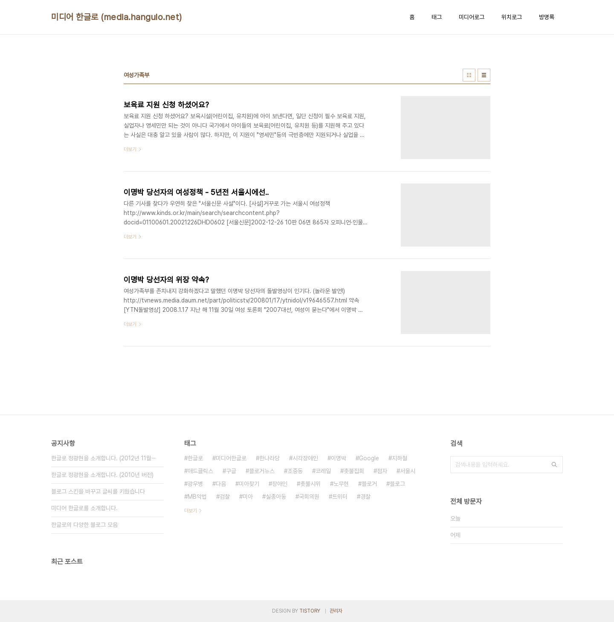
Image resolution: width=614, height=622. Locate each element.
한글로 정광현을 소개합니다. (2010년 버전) (102, 474)
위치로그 (511, 17)
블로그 (397, 483)
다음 (221, 483)
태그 (437, 17)
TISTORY (309, 611)
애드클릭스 (200, 471)
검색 (554, 464)
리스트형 (484, 75)
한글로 (195, 458)
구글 (231, 471)
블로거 (369, 483)
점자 (382, 471)
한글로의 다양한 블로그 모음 (84, 524)
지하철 (399, 458)
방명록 (546, 17)
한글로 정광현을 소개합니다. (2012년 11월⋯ (103, 458)
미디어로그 (471, 17)
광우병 (195, 483)
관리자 (336, 611)
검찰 (225, 496)
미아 (248, 496)
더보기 (190, 511)
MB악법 (197, 496)
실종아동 (276, 496)
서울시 (407, 471)
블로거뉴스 (262, 471)
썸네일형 (469, 75)
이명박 (338, 458)
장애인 (279, 483)
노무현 (341, 483)
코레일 (323, 471)
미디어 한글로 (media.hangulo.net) (116, 17)
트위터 (340, 496)
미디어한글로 (231, 458)
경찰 (365, 496)
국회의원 (309, 496)
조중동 (295, 471)
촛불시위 (310, 483)
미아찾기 (249, 483)
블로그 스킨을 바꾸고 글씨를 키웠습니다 (98, 491)
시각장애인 (305, 458)
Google (369, 458)
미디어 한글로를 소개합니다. (84, 508)
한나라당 (269, 458)
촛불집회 (354, 471)
